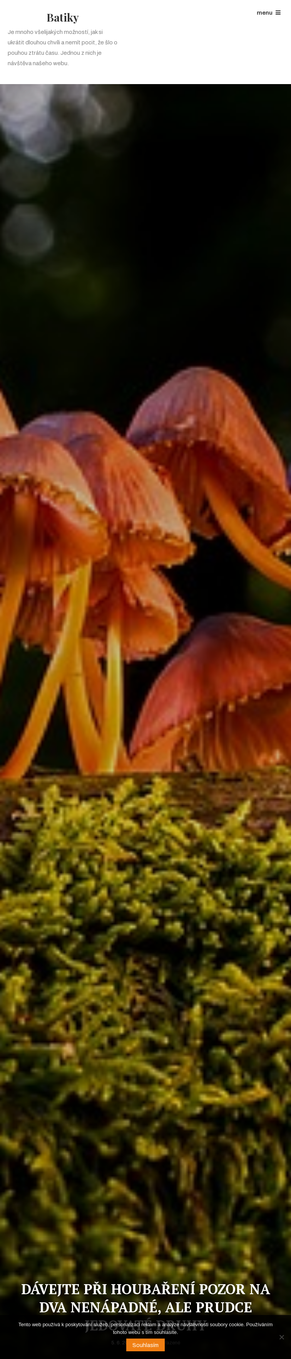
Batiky (63, 17)
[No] (281, 1337)
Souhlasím (145, 1345)
